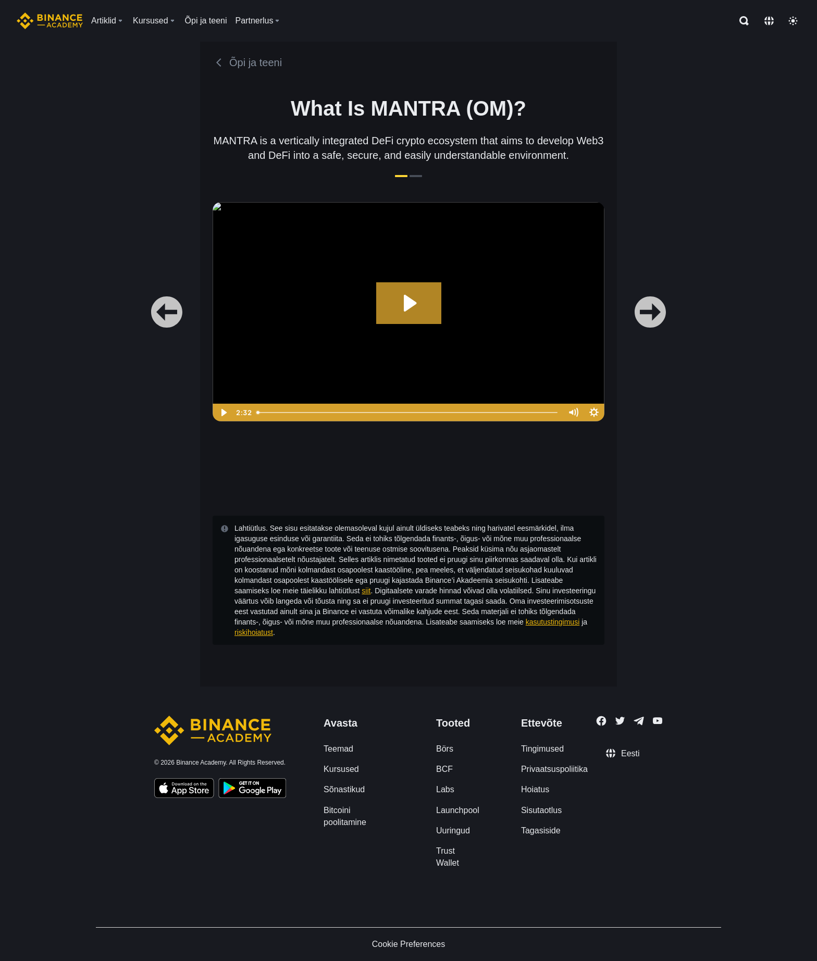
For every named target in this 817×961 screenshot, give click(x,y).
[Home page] (50, 21)
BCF (444, 769)
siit (366, 590)
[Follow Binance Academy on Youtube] (657, 720)
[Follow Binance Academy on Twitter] (620, 721)
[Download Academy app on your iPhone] (184, 789)
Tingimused (542, 748)
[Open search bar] (741, 20)
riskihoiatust (253, 632)
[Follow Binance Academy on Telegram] (639, 721)
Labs (445, 789)
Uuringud (453, 830)
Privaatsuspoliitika (554, 769)
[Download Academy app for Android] (252, 789)
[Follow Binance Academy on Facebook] (601, 721)
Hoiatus (535, 789)
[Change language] (769, 20)
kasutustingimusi (553, 622)
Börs (444, 748)
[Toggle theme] (793, 20)
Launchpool (457, 810)
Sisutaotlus (541, 810)
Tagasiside (541, 830)
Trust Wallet (447, 856)
